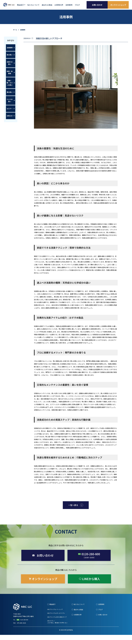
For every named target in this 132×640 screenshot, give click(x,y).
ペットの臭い (9, 114)
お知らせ (9, 133)
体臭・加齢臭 (9, 79)
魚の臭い (9, 57)
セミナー (9, 124)
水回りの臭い (9, 68)
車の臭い (9, 104)
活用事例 (9, 48)
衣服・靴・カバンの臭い (9, 92)
